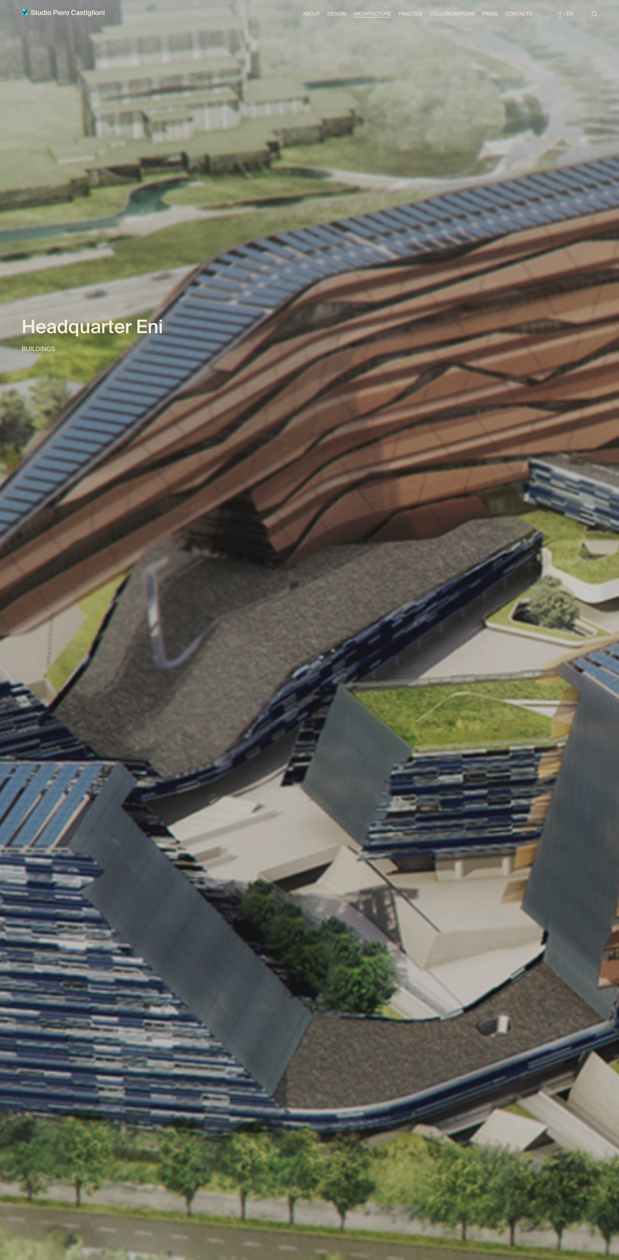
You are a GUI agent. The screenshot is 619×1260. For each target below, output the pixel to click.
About (311, 14)
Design (336, 14)
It (560, 14)
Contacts (518, 14)
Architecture (372, 14)
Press (490, 14)
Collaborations (452, 14)
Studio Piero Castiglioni (63, 13)
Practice (410, 14)
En (569, 14)
